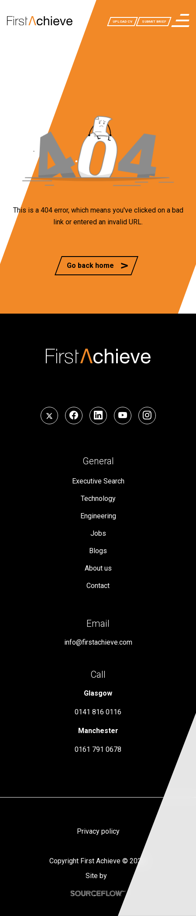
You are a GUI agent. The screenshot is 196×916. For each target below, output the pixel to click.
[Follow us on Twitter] (49, 415)
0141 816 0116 (98, 712)
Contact (98, 585)
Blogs (98, 551)
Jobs (98, 533)
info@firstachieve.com (98, 642)
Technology (98, 498)
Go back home (90, 265)
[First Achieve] (39, 20)
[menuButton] (180, 20)
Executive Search (98, 481)
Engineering (98, 516)
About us (98, 568)
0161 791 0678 (98, 749)
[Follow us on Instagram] (147, 415)
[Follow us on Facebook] (74, 415)
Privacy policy (98, 831)
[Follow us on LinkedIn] (98, 415)
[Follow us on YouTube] (122, 415)
